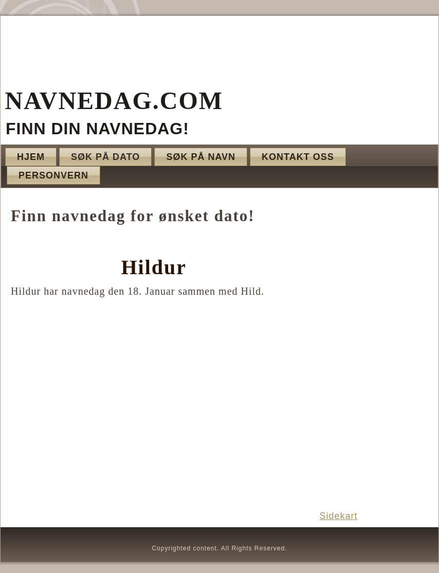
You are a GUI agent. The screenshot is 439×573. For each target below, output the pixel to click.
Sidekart (338, 516)
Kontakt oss (298, 157)
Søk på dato (105, 157)
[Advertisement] (372, 348)
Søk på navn (200, 157)
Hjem (31, 157)
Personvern (53, 175)
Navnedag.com (114, 100)
